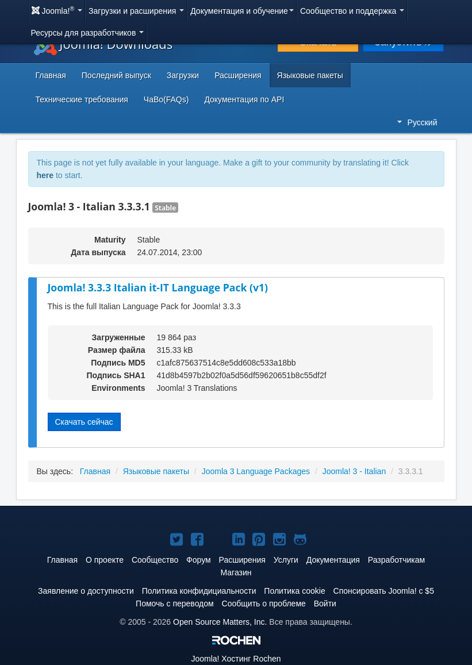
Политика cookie (294, 590)
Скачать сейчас (84, 421)
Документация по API (244, 99)
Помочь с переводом (175, 603)
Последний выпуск (116, 75)
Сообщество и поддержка (352, 11)
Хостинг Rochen (236, 658)
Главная (51, 75)
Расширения (237, 75)
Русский (417, 122)
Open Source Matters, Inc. (220, 621)
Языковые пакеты (310, 75)
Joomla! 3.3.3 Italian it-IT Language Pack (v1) (158, 287)
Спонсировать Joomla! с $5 (383, 590)
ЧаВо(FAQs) (166, 99)
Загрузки (183, 75)
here (45, 175)
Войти (325, 603)
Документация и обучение (242, 11)
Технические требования (82, 99)
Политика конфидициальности (199, 590)
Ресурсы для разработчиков (87, 32)
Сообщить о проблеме (264, 603)
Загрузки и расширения (136, 11)
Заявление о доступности (86, 590)
